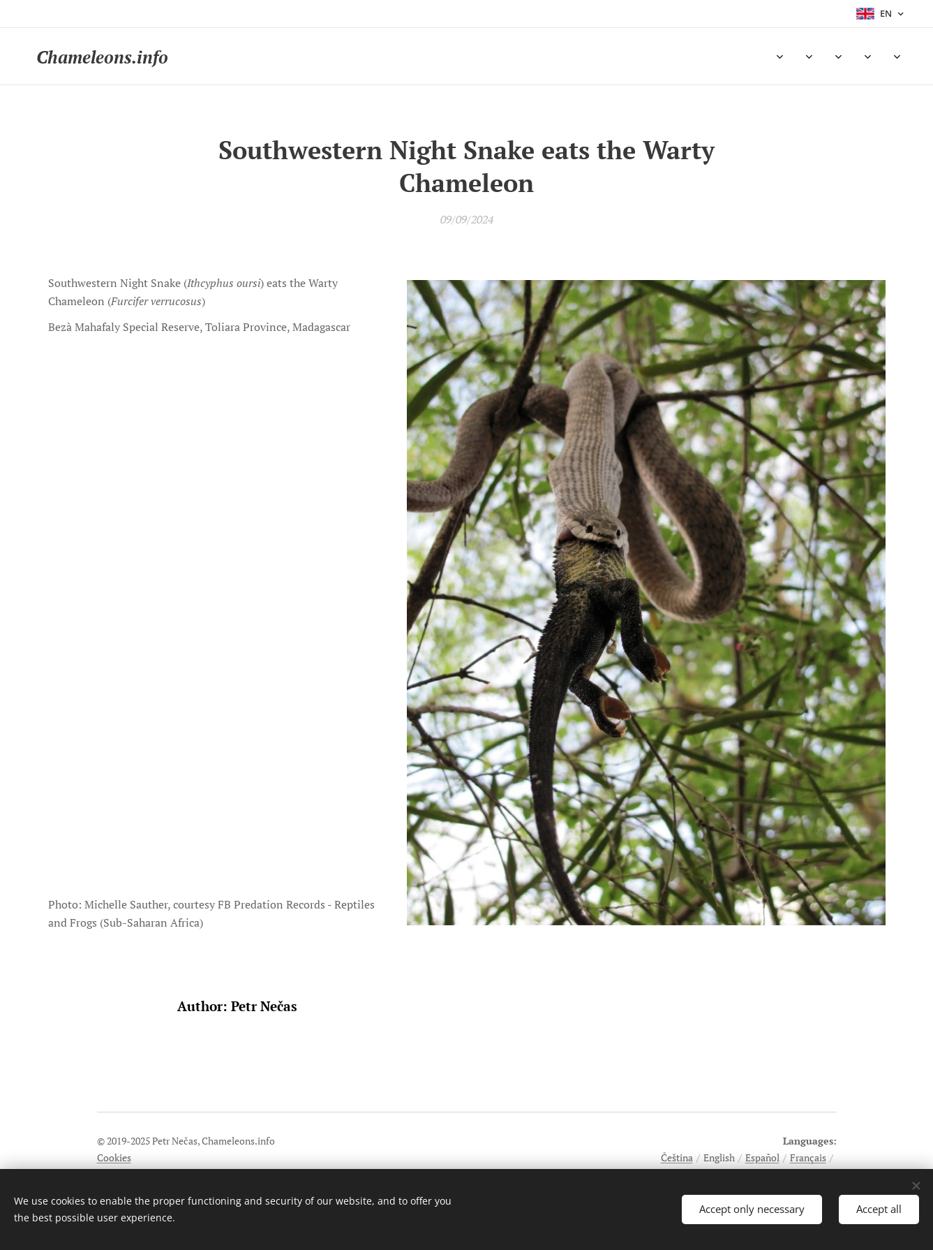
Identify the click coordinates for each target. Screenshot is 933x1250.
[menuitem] (234, 56)
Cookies (114, 1157)
